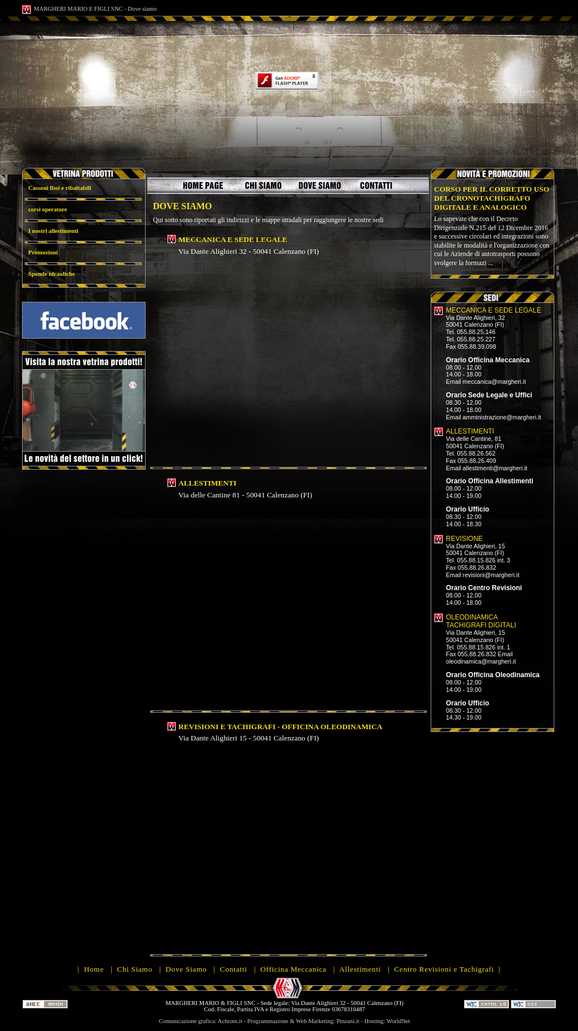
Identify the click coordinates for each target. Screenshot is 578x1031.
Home (94, 969)
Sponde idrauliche (51, 274)
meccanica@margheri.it (494, 381)
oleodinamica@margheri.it (481, 661)
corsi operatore (47, 209)
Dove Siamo (186, 969)
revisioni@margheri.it (491, 574)
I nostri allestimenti (53, 231)
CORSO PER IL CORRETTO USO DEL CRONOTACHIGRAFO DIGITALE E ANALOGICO (491, 198)
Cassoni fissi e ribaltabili (59, 188)
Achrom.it (230, 1021)
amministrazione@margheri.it (502, 417)
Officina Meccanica (293, 969)
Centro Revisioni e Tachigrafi (444, 969)
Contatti (233, 969)
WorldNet (398, 1021)
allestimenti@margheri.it (495, 468)
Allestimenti (360, 969)
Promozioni (43, 252)
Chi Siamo (134, 969)
